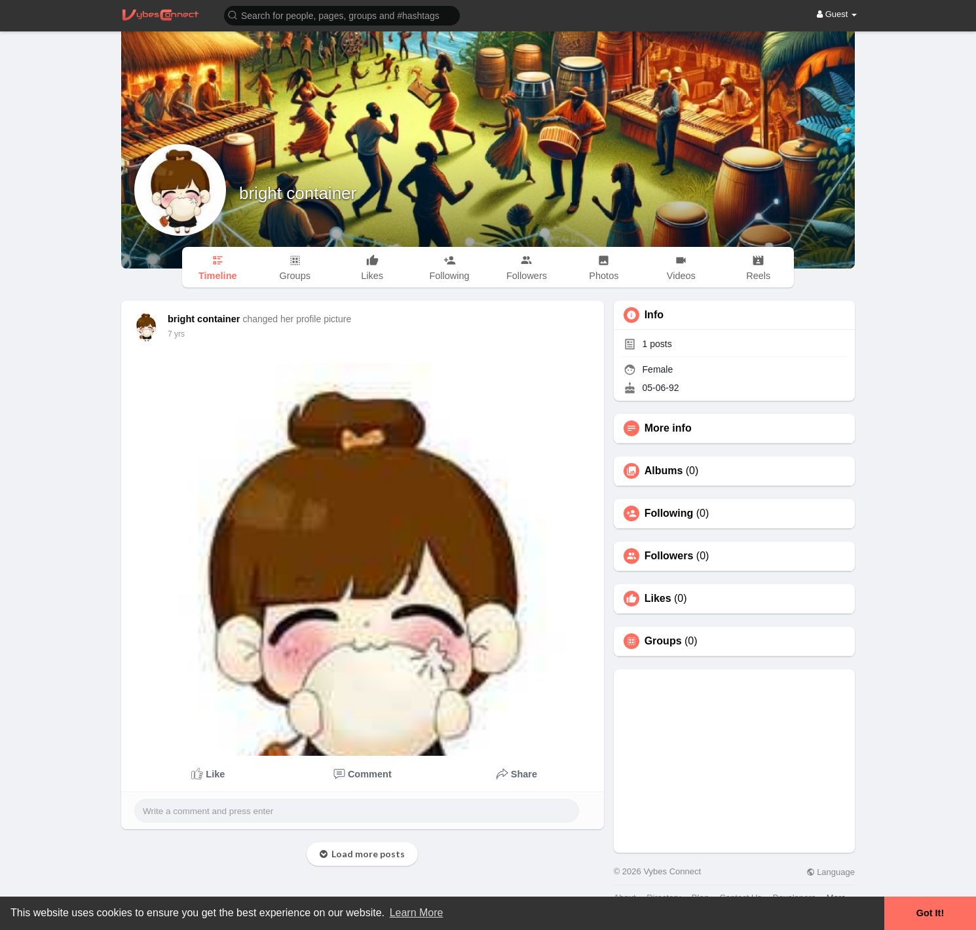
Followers (669, 556)
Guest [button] (837, 14)
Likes (658, 598)
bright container (297, 193)
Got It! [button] (930, 913)
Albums (664, 471)
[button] (341, 15)
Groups (663, 641)
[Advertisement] (734, 761)
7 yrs (176, 334)
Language (830, 872)
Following (669, 513)
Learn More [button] (416, 912)
